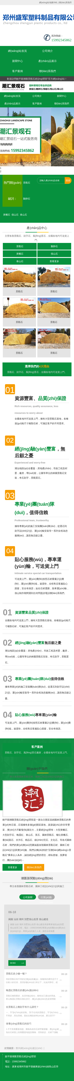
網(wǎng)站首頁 (17, 50)
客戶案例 (17, 71)
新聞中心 (17, 61)
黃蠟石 (6, 214)
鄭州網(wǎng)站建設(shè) (29, 1048)
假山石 (15, 214)
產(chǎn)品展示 (47, 61)
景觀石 (26, 182)
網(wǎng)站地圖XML (48, 2)
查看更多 (54, 261)
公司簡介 (47, 50)
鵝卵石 (26, 198)
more (17, 963)
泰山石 (23, 214)
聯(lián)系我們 (65, 2)
